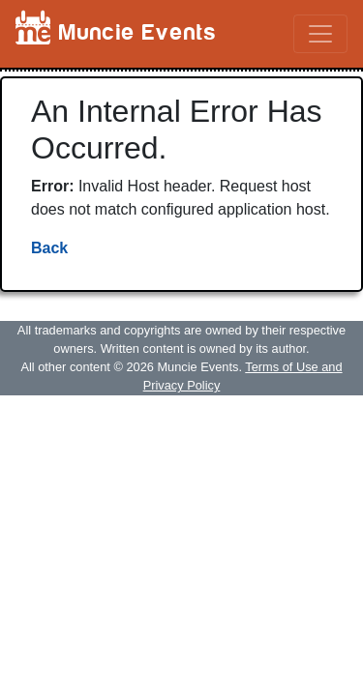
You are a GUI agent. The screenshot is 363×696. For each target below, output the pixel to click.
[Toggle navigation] (320, 33)
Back (49, 248)
